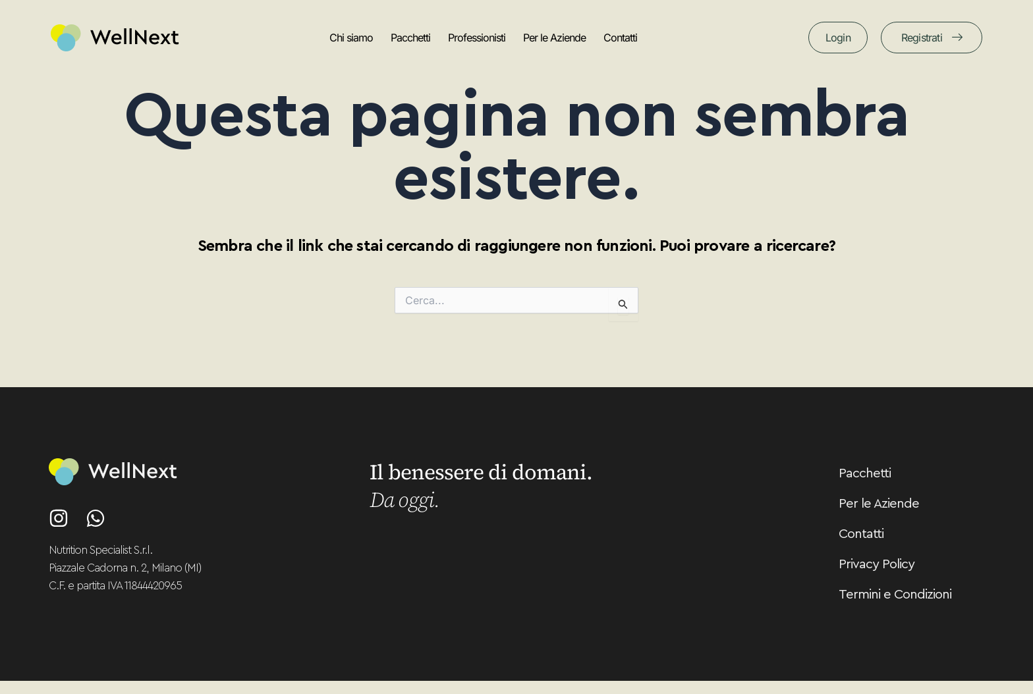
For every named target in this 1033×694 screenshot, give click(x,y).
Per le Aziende (554, 37)
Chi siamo (351, 37)
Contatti (620, 37)
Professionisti (476, 37)
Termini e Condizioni (895, 594)
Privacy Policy (876, 564)
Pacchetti (410, 37)
